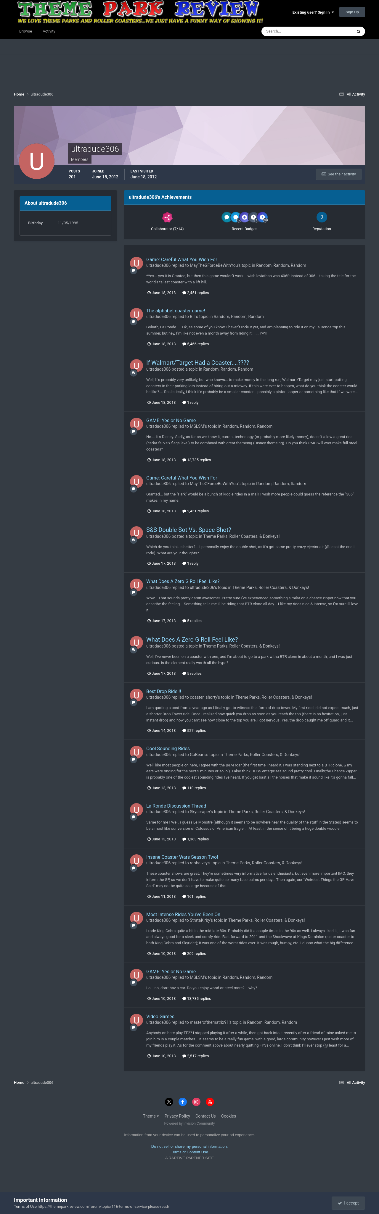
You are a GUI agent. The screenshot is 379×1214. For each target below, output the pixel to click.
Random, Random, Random (281, 265)
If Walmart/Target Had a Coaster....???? (197, 362)
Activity (49, 31)
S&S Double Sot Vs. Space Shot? (188, 529)
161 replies (194, 896)
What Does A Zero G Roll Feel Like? (183, 581)
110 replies (194, 788)
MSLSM (197, 426)
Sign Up (352, 12)
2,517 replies (195, 1056)
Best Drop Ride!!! (163, 691)
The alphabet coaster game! (175, 311)
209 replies (194, 953)
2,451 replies (195, 292)
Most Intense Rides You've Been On (183, 914)
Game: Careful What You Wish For (181, 259)
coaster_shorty (203, 697)
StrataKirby (200, 920)
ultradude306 (158, 265)
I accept (348, 1203)
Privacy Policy (177, 1116)
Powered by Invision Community (189, 1123)
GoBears (197, 754)
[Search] (288, 31)
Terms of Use (25, 1206)
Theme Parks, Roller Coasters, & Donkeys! (241, 536)
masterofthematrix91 (209, 1022)
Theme (151, 1116)
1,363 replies (195, 839)
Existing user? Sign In (313, 12)
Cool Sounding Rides (168, 748)
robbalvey (199, 863)
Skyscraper (200, 811)
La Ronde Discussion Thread (176, 806)
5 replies (192, 621)
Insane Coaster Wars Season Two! (182, 857)
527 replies (194, 730)
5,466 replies (195, 344)
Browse (25, 31)
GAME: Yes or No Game (171, 420)
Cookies (228, 1116)
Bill (192, 316)
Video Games (160, 1016)
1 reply (190, 402)
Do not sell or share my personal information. (189, 1146)
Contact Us (205, 1116)
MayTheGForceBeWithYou (214, 265)
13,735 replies (196, 460)
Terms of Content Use (189, 1152)
